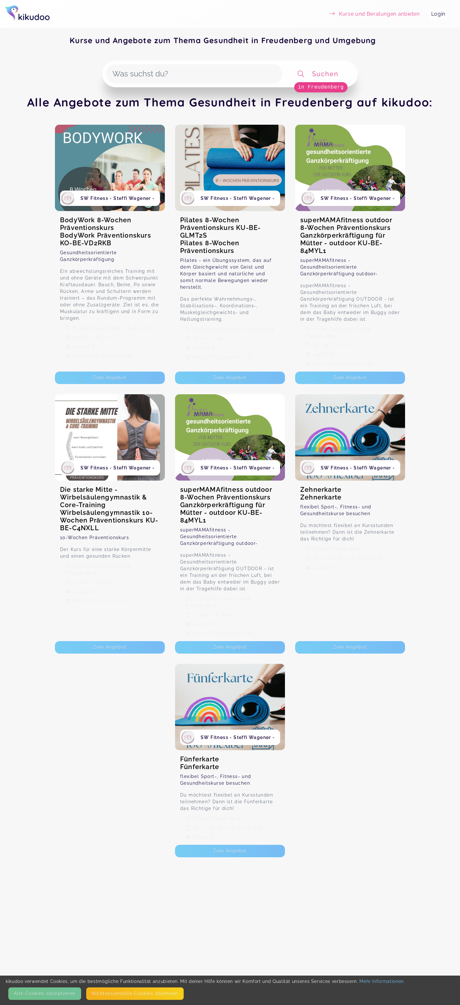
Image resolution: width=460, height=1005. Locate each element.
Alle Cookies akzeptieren (45, 993)
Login (438, 14)
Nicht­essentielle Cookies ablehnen (135, 993)
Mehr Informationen (381, 981)
